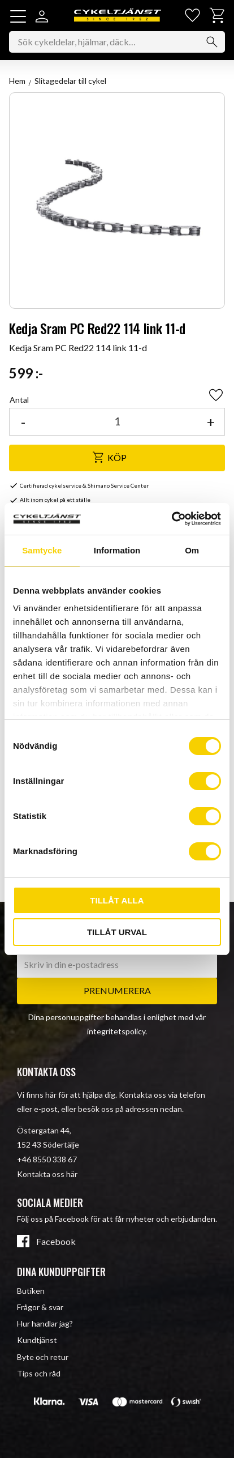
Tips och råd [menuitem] (38, 1373)
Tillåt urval (117, 932)
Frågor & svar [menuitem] (40, 1307)
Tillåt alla (117, 900)
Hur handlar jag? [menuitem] (45, 1323)
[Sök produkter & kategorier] (117, 42)
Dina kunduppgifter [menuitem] (61, 1272)
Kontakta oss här (47, 1174)
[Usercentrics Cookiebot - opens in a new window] (171, 518)
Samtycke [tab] (42, 550)
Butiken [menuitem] (31, 1290)
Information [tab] (117, 550)
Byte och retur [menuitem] (42, 1357)
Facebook (56, 1241)
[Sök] (212, 42)
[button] (18, 16)
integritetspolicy (116, 1031)
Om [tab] (192, 550)
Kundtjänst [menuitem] (37, 1340)
